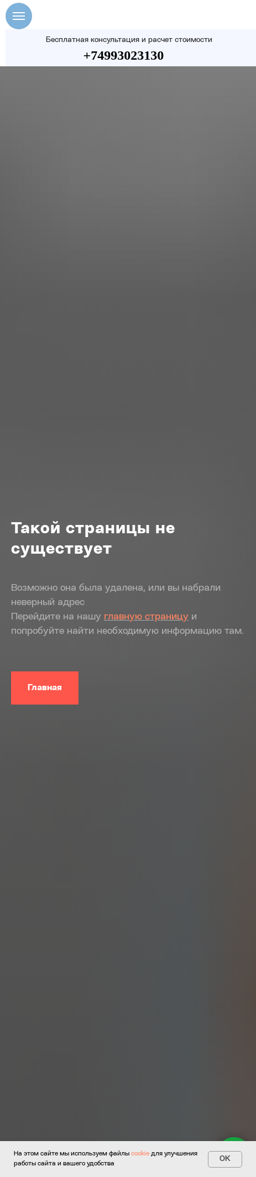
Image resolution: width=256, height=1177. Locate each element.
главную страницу (146, 617)
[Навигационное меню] (19, 16)
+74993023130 (123, 55)
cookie (140, 1153)
